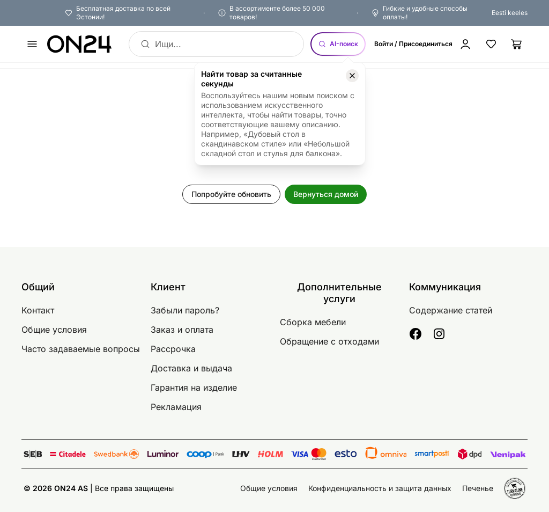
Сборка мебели (313, 322)
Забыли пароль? (185, 310)
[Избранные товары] (491, 44)
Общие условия (54, 329)
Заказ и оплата (182, 329)
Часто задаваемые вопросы (80, 348)
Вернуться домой (325, 194)
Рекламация (176, 406)
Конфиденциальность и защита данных (379, 488)
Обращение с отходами (329, 341)
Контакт (37, 310)
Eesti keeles (510, 13)
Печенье (477, 488)
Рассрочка (173, 348)
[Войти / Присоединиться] (425, 44)
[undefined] (32, 44)
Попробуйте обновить (231, 194)
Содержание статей (450, 310)
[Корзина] (517, 44)
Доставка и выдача (191, 368)
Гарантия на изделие (194, 387)
